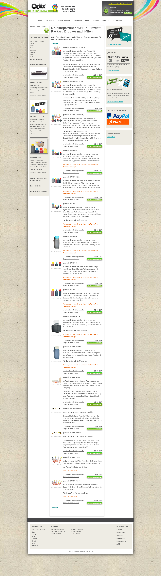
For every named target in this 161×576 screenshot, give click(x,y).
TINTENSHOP (50, 20)
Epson (34, 534)
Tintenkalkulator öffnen (115, 102)
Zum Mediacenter (113, 70)
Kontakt (119, 529)
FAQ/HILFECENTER (64, 20)
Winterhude (58, 531)
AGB (118, 544)
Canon (34, 532)
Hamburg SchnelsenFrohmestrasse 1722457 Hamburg (77, 531)
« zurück (55, 43)
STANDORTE (78, 20)
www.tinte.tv (111, 137)
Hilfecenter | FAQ (123, 526)
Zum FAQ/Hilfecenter (114, 44)
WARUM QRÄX (117, 20)
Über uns (120, 535)
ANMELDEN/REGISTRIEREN (120, 4)
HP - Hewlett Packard (38, 530)
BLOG (87, 20)
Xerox (33, 543)
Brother (34, 536)
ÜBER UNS (105, 20)
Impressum (121, 538)
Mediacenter (121, 532)
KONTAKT (96, 20)
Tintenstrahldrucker (39, 37)
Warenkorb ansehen (116, 13)
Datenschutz (121, 541)
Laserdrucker (36, 186)
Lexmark (34, 539)
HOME (40, 20)
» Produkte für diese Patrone (38, 95)
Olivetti (34, 541)
